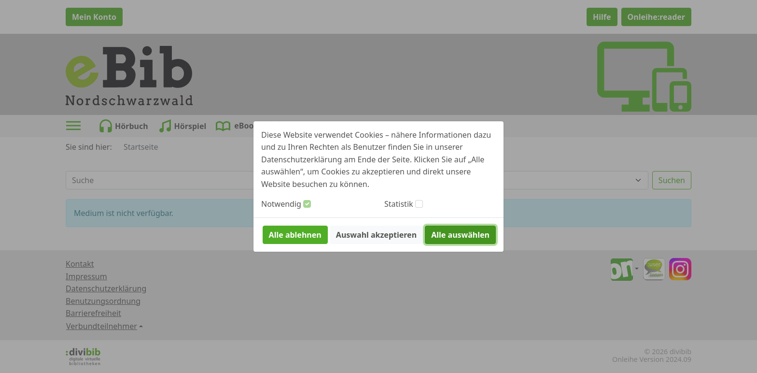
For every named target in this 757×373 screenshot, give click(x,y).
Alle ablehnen (295, 235)
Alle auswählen (460, 235)
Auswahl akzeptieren (376, 235)
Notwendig (281, 204)
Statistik (398, 204)
